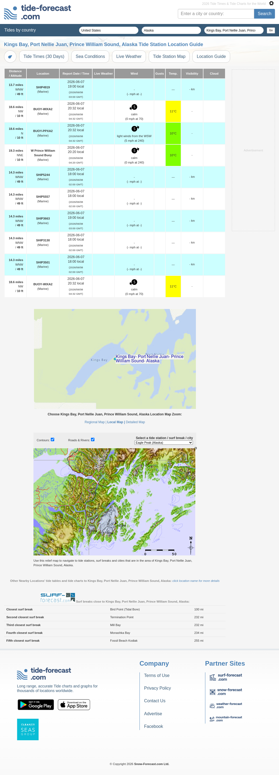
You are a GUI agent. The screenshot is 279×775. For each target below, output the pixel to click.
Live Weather (129, 56)
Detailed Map (135, 422)
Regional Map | (96, 422)
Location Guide (211, 56)
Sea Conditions (90, 56)
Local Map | (116, 422)
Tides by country (20, 30)
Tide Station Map (169, 56)
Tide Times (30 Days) (43, 56)
